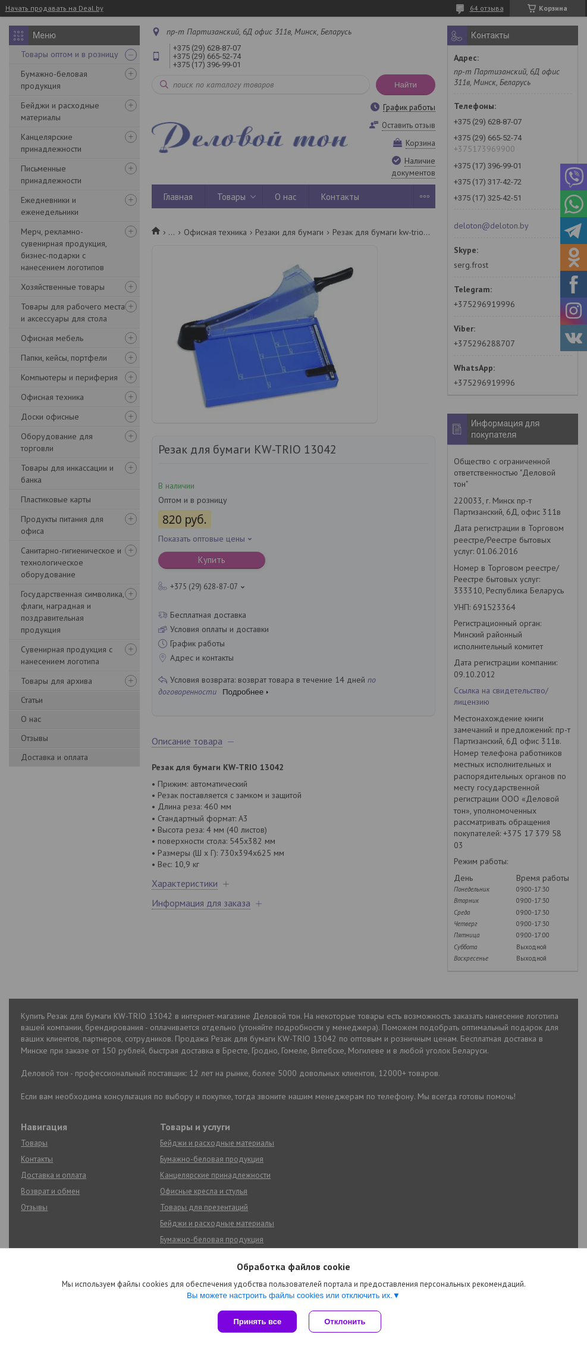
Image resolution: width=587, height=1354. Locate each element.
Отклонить (344, 1321)
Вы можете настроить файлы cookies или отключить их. (290, 1295)
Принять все (257, 1321)
